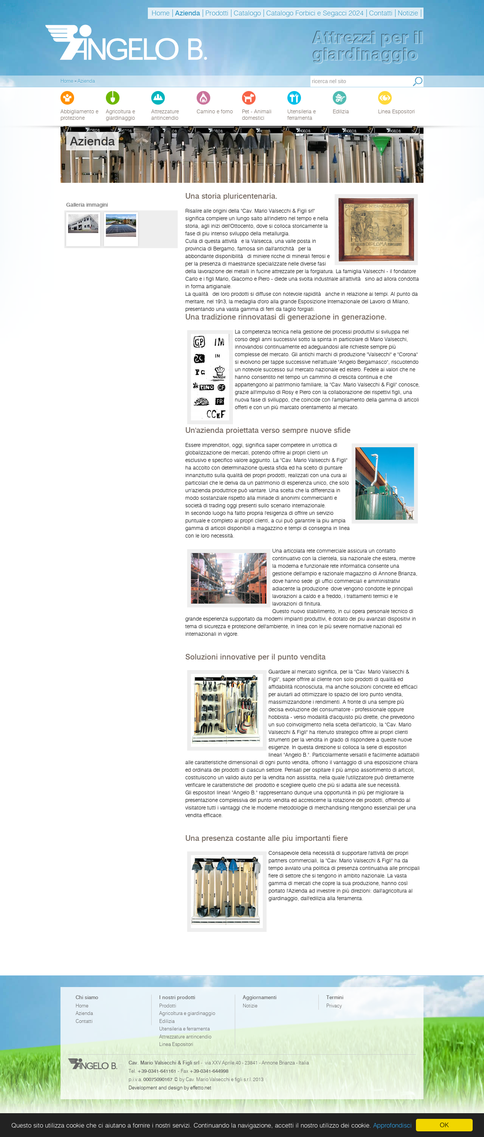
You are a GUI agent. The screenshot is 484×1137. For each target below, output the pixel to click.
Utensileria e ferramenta (184, 1029)
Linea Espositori (176, 1044)
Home (161, 13)
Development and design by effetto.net (170, 1087)
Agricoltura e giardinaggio (187, 1013)
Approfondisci (392, 1125)
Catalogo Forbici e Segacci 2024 (315, 13)
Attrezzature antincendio (185, 1037)
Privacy (334, 1006)
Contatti (380, 13)
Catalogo (247, 13)
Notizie (408, 13)
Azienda (187, 13)
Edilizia (167, 1021)
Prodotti (216, 13)
